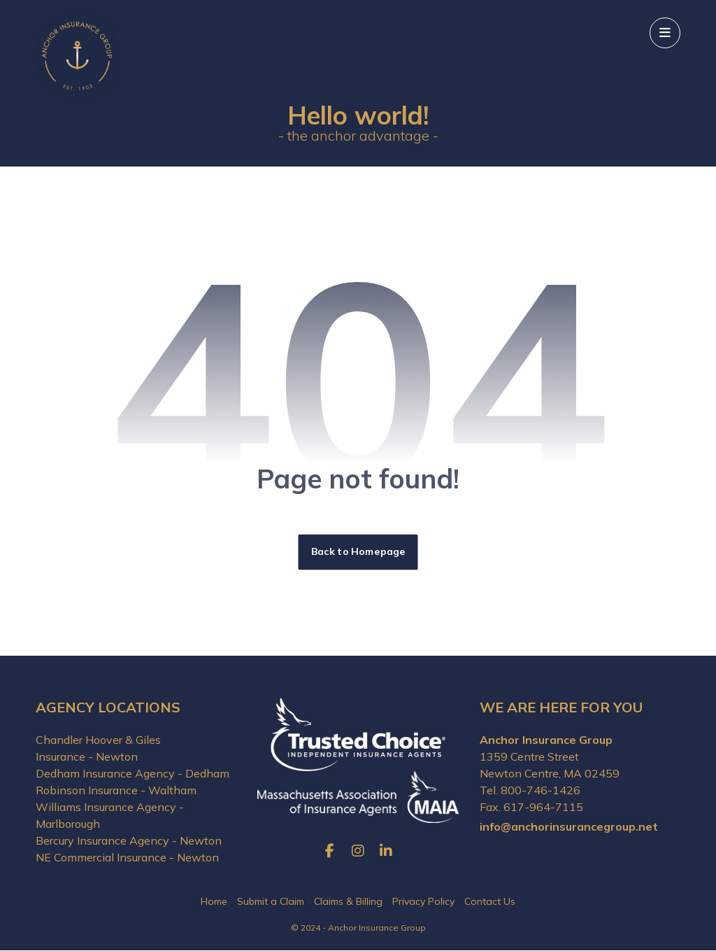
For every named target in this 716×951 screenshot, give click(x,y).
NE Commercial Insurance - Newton (127, 858)
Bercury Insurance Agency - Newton (129, 841)
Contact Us (489, 902)
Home (214, 902)
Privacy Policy (423, 902)
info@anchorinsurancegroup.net (569, 827)
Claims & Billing (348, 902)
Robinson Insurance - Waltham (116, 791)
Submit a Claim (270, 902)
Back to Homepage (358, 553)
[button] (665, 32)
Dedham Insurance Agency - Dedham (132, 774)
